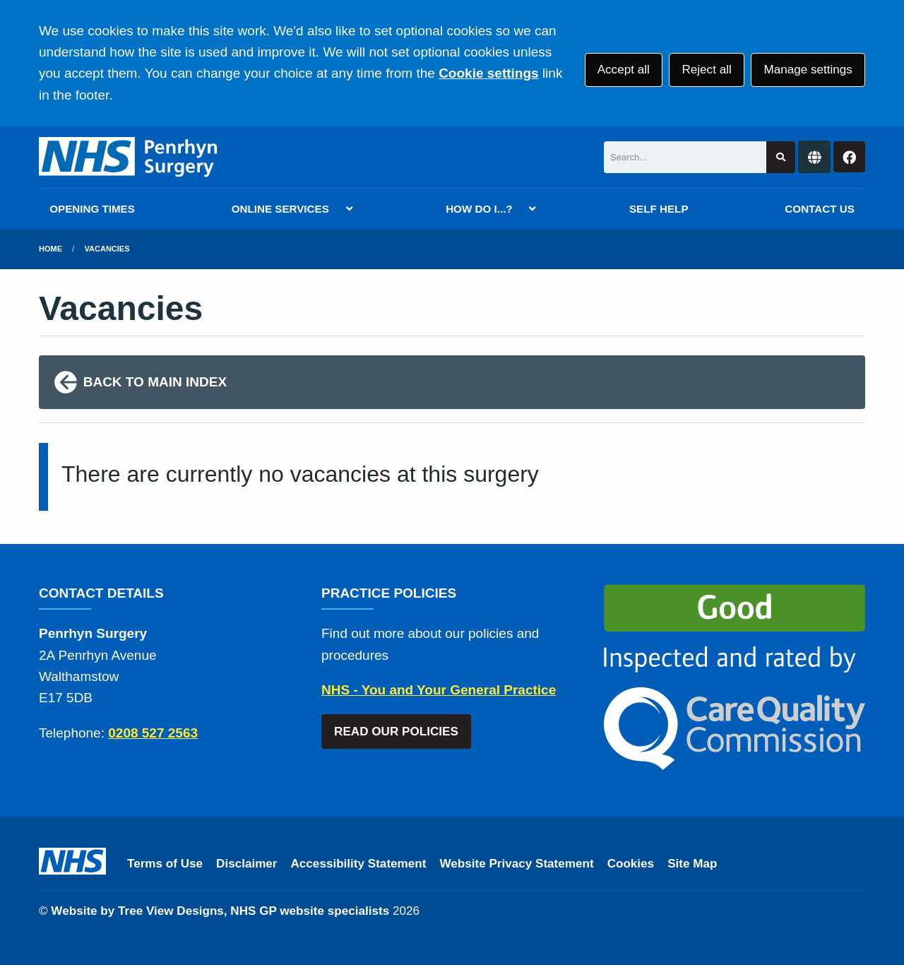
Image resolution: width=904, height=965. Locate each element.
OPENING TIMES (92, 209)
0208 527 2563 (153, 733)
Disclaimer (246, 863)
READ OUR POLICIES (396, 731)
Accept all (623, 69)
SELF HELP (659, 209)
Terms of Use (165, 863)
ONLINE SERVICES (280, 209)
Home (50, 248)
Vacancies (107, 248)
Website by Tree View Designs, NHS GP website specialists (220, 911)
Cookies (631, 863)
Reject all (706, 69)
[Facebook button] (849, 157)
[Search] (685, 157)
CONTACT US (819, 209)
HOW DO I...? (479, 209)
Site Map (692, 863)
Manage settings (807, 69)
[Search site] (780, 157)
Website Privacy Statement (516, 863)
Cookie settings (488, 73)
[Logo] (129, 157)
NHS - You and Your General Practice (438, 689)
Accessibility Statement (359, 863)
